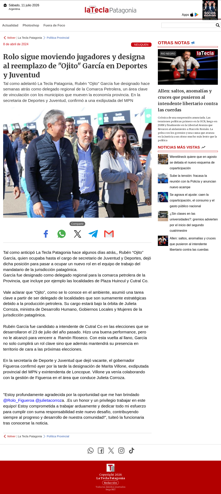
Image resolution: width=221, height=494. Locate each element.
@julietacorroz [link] (48, 400)
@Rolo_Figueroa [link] (18, 400)
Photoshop (31, 25)
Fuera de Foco (54, 25)
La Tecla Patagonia (30, 37)
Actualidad (10, 25)
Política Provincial (58, 37)
